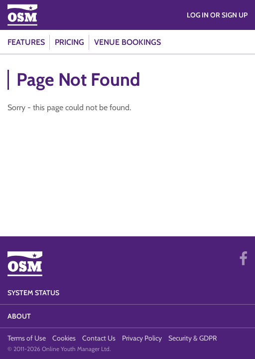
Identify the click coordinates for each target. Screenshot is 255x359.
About (19, 316)
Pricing (69, 42)
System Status (33, 292)
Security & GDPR (192, 338)
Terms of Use (26, 338)
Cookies (64, 338)
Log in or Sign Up (217, 14)
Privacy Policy (142, 338)
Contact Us (99, 338)
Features (26, 42)
